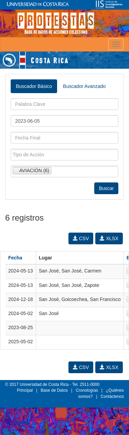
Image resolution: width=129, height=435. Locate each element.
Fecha (15, 257)
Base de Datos (54, 390)
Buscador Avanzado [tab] (84, 86)
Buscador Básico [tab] (34, 86)
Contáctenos (112, 396)
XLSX (109, 238)
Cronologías (87, 390)
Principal (25, 390)
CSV (81, 238)
